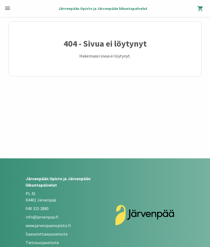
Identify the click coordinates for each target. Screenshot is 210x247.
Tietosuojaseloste (42, 242)
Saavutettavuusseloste (47, 234)
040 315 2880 (37, 208)
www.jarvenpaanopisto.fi (48, 225)
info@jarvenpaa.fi (42, 217)
